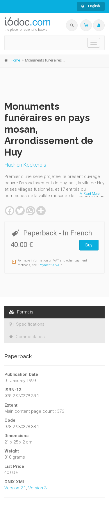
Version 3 (37, 488)
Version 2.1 (15, 488)
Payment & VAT (50, 265)
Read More (89, 194)
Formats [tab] (21, 312)
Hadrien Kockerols (25, 165)
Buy (88, 245)
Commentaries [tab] (27, 336)
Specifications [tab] (26, 324)
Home (15, 60)
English (90, 6)
